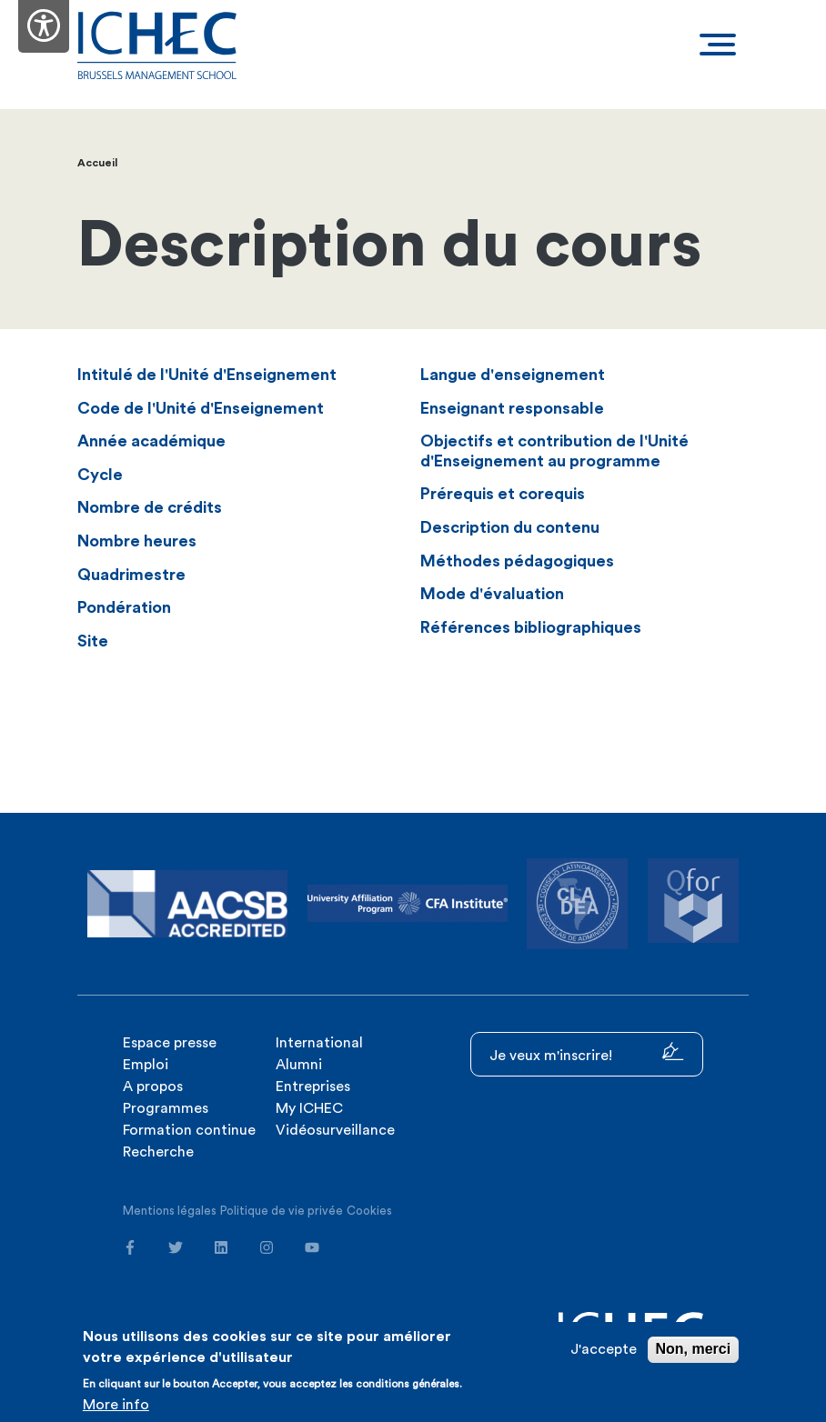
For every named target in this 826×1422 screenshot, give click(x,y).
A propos (153, 1086)
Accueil (97, 162)
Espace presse (170, 1043)
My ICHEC (309, 1108)
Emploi (145, 1064)
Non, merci (693, 1349)
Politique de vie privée (281, 1211)
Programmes (165, 1108)
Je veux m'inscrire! (586, 1052)
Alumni (299, 1064)
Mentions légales (170, 1211)
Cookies (369, 1211)
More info (116, 1404)
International (319, 1043)
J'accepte (603, 1349)
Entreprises (313, 1086)
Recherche (158, 1152)
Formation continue (189, 1130)
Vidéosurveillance (335, 1130)
